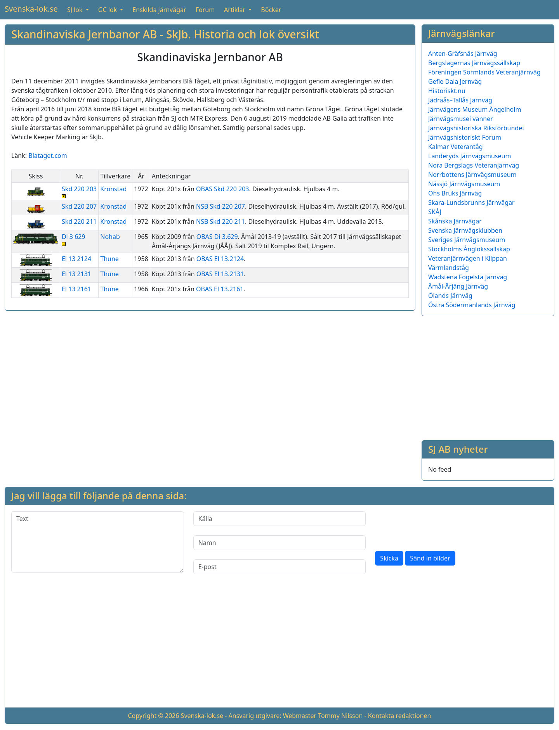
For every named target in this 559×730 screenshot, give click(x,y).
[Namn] (279, 542)
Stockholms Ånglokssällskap (469, 249)
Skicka (389, 558)
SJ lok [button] (75, 9)
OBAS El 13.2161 (219, 289)
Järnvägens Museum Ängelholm (474, 109)
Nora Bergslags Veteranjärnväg (473, 165)
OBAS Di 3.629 (217, 236)
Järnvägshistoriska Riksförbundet (476, 128)
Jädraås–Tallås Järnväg (460, 100)
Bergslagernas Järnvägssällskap (474, 63)
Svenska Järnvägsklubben (465, 230)
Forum (205, 9)
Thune (109, 258)
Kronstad (113, 189)
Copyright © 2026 (153, 715)
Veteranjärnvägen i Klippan (467, 258)
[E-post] (279, 566)
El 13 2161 (76, 289)
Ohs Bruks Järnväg (455, 193)
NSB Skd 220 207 (220, 206)
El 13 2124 (76, 258)
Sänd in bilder (430, 558)
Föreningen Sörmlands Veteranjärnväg (484, 72)
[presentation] (434, 526)
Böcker (271, 9)
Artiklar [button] (235, 9)
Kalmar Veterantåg (455, 146)
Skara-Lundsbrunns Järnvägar (471, 202)
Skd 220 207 (79, 206)
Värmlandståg (448, 267)
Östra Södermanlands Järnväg (472, 305)
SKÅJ (434, 212)
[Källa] (279, 518)
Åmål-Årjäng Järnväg (458, 286)
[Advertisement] (488, 376)
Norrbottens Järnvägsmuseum (472, 174)
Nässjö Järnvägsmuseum (464, 184)
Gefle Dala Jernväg (455, 81)
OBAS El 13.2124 (220, 258)
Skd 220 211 (79, 221)
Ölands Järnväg (450, 295)
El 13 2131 (76, 274)
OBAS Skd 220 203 (222, 189)
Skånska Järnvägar (455, 221)
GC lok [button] (108, 9)
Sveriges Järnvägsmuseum (466, 239)
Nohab (110, 236)
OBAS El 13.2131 (220, 274)
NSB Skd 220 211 (220, 221)
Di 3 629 (79, 239)
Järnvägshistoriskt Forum (464, 137)
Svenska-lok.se (31, 8)
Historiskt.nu (446, 90)
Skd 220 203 (79, 191)
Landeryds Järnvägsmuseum (469, 156)
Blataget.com (47, 155)
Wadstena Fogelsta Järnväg (467, 277)
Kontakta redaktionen (399, 715)
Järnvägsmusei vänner (460, 118)
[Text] (97, 542)
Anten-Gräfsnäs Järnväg (462, 53)
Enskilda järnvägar (159, 9)
